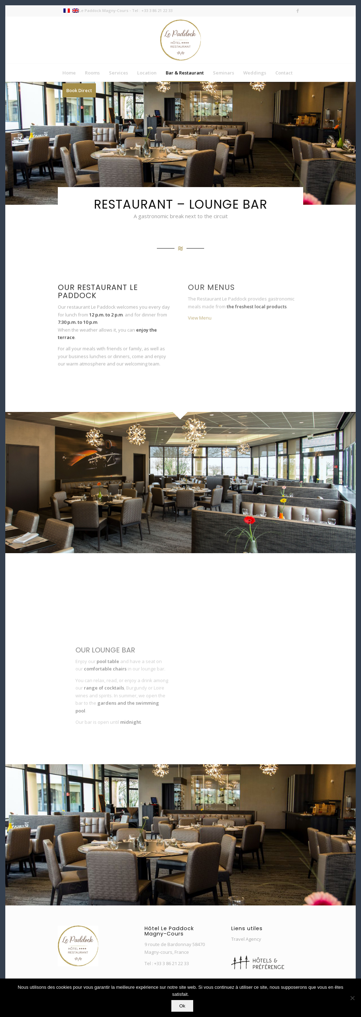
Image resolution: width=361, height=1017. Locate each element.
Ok (182, 1006)
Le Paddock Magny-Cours (103, 10)
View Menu (200, 327)
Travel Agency (246, 939)
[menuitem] (69, 73)
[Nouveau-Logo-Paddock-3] (180, 40)
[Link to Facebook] (298, 10)
